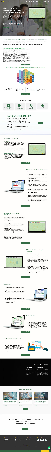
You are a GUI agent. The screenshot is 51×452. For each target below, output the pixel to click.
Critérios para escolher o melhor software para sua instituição (40, 402)
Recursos (37, 1)
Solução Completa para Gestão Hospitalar (7, 1)
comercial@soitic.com (26, 424)
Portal (48, 1)
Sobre (26, 1)
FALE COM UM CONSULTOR (25, 64)
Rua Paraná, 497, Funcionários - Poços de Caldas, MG (19, 441)
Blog (40, 1)
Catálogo (27, 441)
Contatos (44, 1)
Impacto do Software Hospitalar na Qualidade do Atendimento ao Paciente (25, 402)
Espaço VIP (28, 439)
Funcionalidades (31, 1)
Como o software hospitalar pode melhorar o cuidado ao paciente (10, 402)
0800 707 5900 (6, 439)
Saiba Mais (6, 27)
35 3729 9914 (6, 440)
